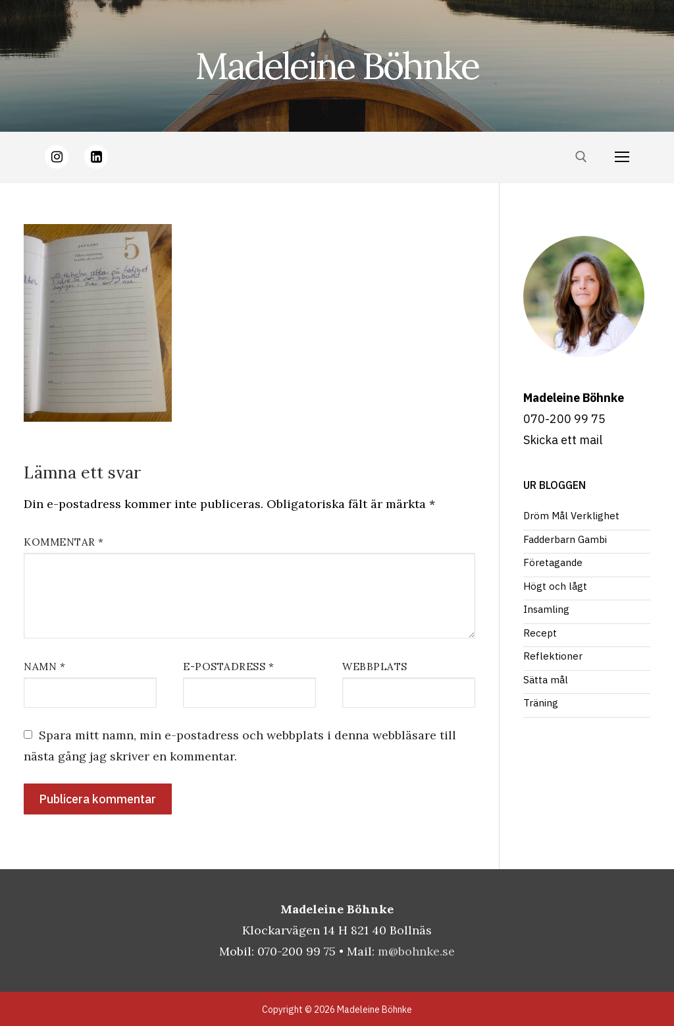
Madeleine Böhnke (337, 65)
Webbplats (374, 666)
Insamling (546, 609)
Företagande (553, 562)
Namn (44, 666)
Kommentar (64, 542)
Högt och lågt (555, 586)
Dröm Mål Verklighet (571, 515)
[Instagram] (56, 157)
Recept (540, 633)
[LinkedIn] (96, 157)
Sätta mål (545, 679)
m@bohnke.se (416, 951)
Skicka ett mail (562, 439)
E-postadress (228, 666)
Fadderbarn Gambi (565, 539)
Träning (540, 703)
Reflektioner (553, 656)
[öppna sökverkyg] (581, 157)
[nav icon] (621, 157)
